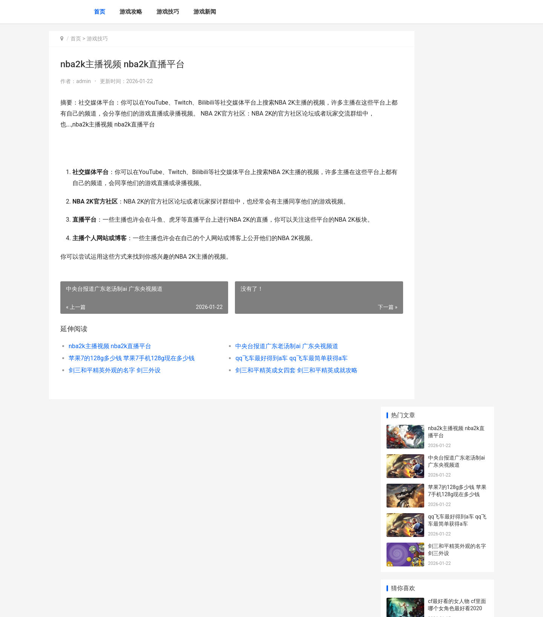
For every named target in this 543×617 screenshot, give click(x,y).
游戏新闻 (204, 11)
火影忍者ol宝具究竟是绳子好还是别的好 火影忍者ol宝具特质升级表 (457, 380)
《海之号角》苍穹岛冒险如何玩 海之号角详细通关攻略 (457, 464)
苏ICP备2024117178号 (152, 605)
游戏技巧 (167, 11)
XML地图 (185, 605)
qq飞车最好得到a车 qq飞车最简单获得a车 (271, 368)
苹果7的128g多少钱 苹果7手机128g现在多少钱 (132, 368)
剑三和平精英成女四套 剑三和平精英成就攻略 (276, 380)
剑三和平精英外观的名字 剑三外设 (115, 380)
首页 (99, 11)
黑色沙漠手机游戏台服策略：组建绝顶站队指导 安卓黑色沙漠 (457, 494)
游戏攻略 (131, 11)
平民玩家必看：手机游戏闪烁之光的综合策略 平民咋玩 (457, 435)
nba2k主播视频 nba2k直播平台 (110, 356)
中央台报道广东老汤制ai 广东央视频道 (266, 356)
